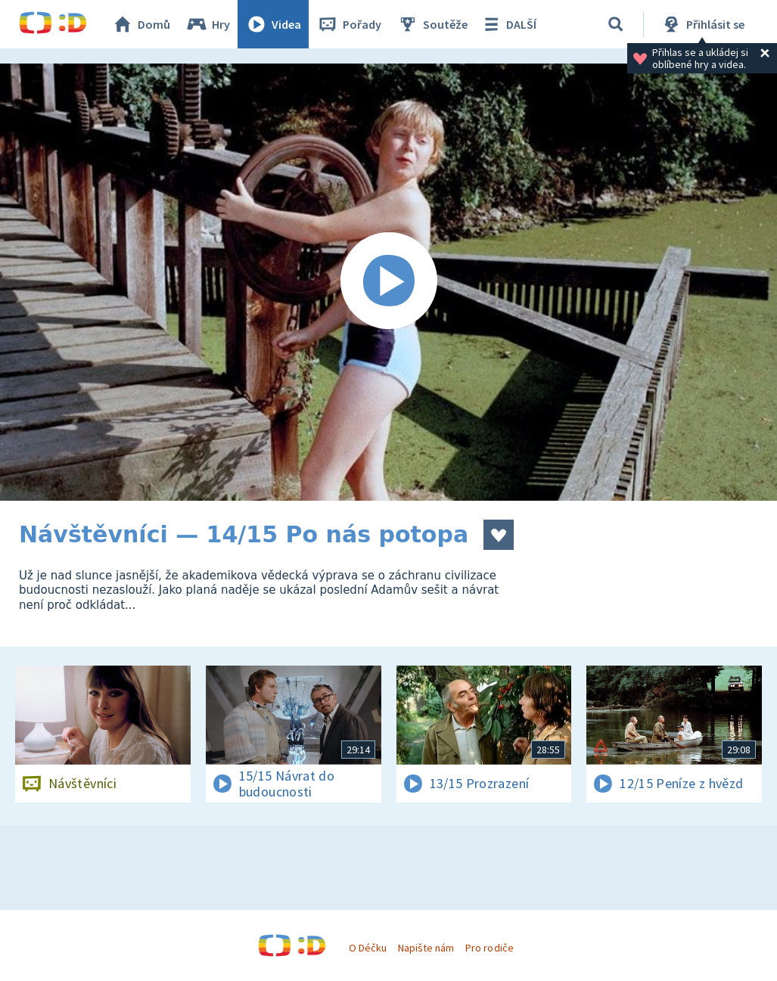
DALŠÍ (508, 24)
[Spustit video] (388, 282)
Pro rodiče (489, 948)
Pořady (348, 24)
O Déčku (368, 948)
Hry (207, 24)
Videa (273, 24)
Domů (140, 24)
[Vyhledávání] (616, 24)
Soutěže (432, 24)
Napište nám (426, 948)
